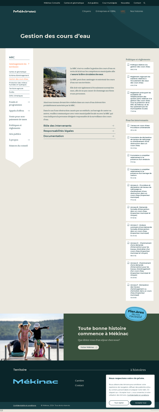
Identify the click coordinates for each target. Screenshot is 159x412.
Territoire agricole (16, 88)
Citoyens (86, 11)
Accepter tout (140, 403)
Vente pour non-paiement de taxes (18, 118)
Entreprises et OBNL (106, 11)
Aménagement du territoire (17, 65)
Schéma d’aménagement (19, 75)
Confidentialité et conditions (138, 395)
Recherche (144, 3)
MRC (123, 11)
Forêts (11, 92)
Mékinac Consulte (52, 3)
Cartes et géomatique (74, 3)
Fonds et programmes (15, 103)
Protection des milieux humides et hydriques (18, 84)
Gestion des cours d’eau (18, 79)
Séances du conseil (18, 145)
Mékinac (24, 11)
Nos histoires (136, 11)
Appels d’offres (16, 110)
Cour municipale (109, 3)
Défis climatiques (16, 96)
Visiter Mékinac (87, 347)
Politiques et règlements (15, 127)
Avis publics (93, 3)
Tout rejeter (119, 403)
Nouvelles (125, 3)
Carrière (79, 380)
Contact (137, 3)
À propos (13, 140)
